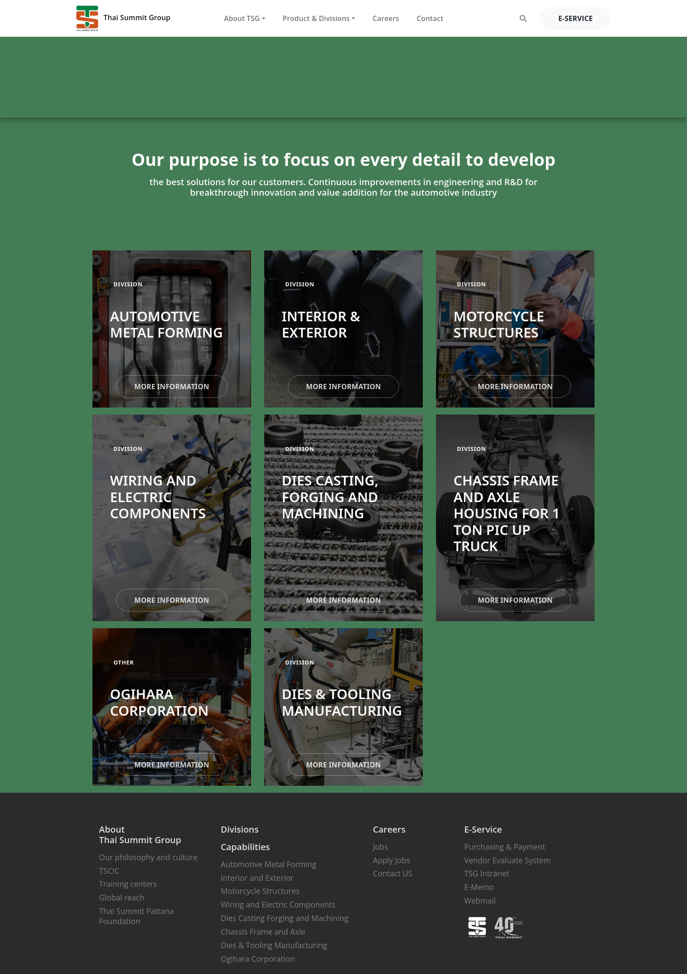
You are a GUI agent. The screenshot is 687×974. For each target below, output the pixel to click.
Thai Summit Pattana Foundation (136, 916)
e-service (575, 18)
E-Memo (479, 887)
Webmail (480, 900)
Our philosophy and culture (148, 857)
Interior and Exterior (257, 877)
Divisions (240, 829)
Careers (385, 18)
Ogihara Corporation (258, 958)
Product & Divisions (316, 18)
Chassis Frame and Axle (263, 931)
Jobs (380, 846)
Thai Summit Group (123, 18)
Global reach (121, 897)
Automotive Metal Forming (268, 864)
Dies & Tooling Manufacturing (274, 945)
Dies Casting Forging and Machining (284, 918)
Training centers (128, 884)
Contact (430, 18)
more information (171, 386)
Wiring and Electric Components (278, 904)
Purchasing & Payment (504, 846)
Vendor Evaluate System (507, 860)
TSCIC (109, 870)
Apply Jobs (391, 860)
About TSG (242, 18)
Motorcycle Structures (260, 891)
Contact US (392, 873)
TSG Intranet (486, 873)
